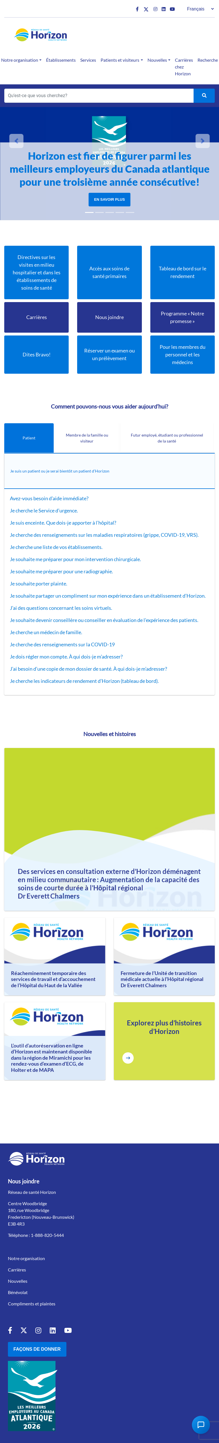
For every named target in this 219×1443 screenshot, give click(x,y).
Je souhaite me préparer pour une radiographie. (62, 571)
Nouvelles (157, 60)
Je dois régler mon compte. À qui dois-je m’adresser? (66, 656)
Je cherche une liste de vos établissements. (56, 547)
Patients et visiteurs (120, 60)
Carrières (17, 1269)
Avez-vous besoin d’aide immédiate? (49, 498)
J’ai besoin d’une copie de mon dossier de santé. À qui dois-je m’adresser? (88, 669)
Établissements (61, 60)
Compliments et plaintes (31, 1303)
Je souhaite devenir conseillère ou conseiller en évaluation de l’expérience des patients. (104, 620)
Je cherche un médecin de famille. (46, 632)
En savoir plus (109, 199)
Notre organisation (26, 1258)
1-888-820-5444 (47, 1235)
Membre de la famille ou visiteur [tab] (87, 438)
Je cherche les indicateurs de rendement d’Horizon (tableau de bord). (84, 681)
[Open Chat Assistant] (201, 1425)
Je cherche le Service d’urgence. (44, 510)
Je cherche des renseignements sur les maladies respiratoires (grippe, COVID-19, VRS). (104, 535)
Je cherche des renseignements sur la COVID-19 (62, 644)
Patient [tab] (29, 437)
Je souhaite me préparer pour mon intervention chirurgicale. (76, 559)
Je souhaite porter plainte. (39, 583)
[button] (16, 141)
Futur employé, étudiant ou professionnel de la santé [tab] (167, 438)
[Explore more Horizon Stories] (128, 1058)
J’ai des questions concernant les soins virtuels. (61, 608)
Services (88, 60)
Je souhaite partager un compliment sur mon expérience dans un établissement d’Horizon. (108, 596)
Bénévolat (18, 1292)
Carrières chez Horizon (184, 66)
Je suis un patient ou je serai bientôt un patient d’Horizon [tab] (59, 471)
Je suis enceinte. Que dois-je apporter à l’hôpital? (63, 523)
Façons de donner (37, 1349)
